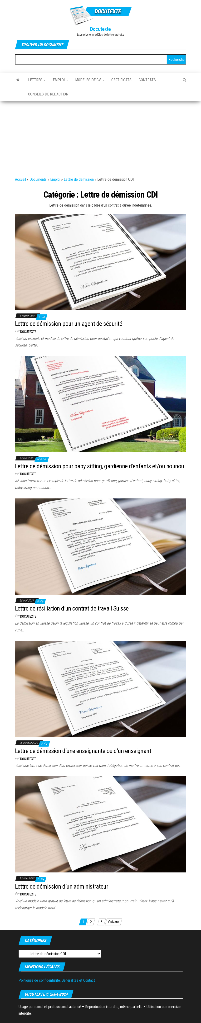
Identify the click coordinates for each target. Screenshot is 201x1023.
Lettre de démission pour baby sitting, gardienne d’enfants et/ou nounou (99, 466)
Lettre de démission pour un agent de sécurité (68, 323)
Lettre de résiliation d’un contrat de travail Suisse (72, 608)
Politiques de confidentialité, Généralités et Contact (57, 980)
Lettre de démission (79, 179)
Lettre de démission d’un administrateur (61, 886)
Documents (38, 179)
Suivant (113, 922)
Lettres (37, 80)
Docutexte (100, 29)
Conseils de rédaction (48, 94)
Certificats (121, 80)
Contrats (147, 80)
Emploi (60, 80)
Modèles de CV (89, 80)
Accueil (20, 179)
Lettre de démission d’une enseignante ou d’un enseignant (83, 750)
